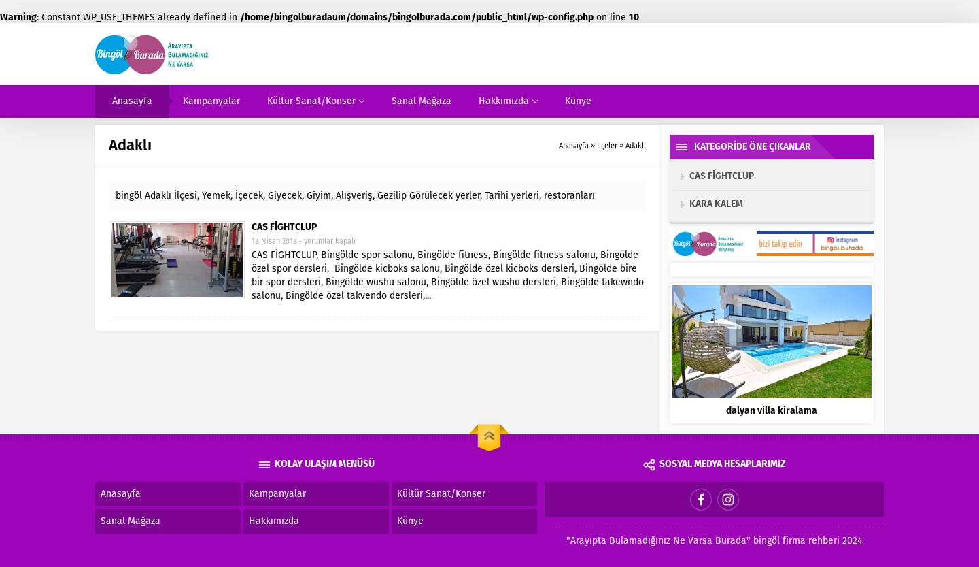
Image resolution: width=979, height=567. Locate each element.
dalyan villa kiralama (771, 411)
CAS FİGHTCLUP (284, 228)
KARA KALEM (716, 204)
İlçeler (607, 146)
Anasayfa (574, 146)
